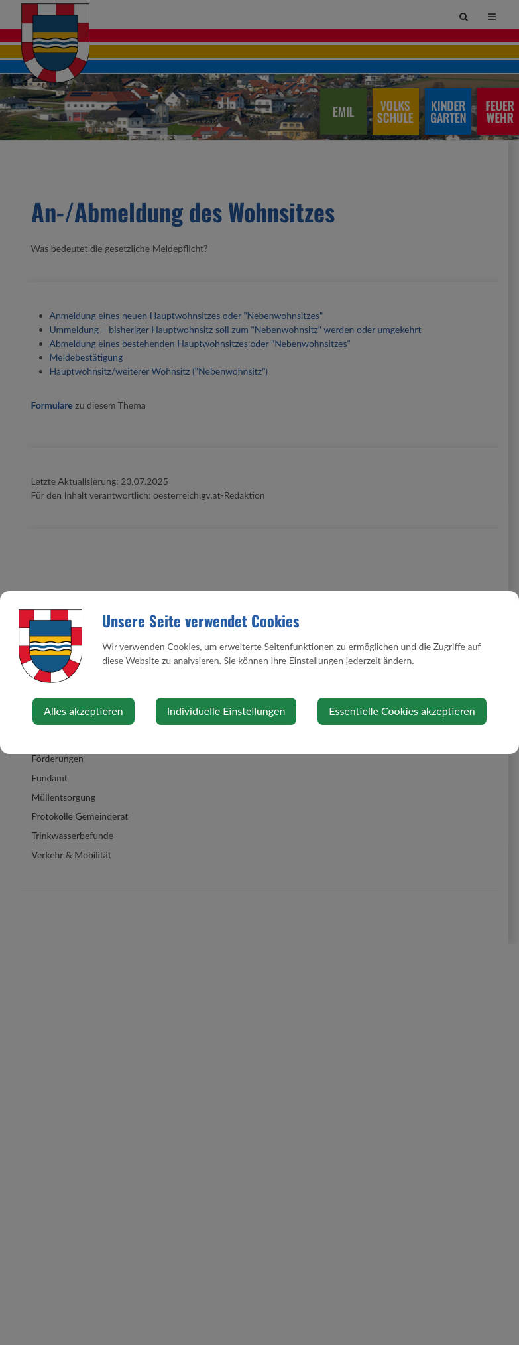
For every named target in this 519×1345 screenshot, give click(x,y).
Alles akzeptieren (83, 710)
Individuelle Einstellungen (226, 710)
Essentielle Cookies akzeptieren (402, 710)
